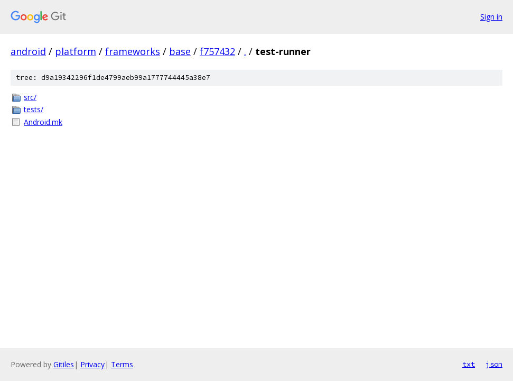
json (494, 364)
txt (468, 364)
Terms (122, 364)
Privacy (92, 364)
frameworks (132, 51)
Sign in (491, 17)
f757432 (217, 51)
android (28, 51)
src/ (30, 97)
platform (75, 51)
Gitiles (63, 364)
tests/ (33, 109)
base (180, 51)
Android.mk (43, 122)
